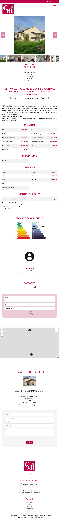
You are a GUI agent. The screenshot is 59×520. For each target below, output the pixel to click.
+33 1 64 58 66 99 (30, 403)
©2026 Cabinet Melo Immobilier (17, 515)
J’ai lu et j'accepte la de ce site (23, 439)
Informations (31, 98)
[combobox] (29, 297)
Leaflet (57, 357)
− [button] (2, 332)
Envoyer (29, 442)
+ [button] (2, 329)
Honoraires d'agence (45, 515)
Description (16, 98)
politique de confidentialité (26, 439)
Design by (42, 517)
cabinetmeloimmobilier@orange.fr (30, 273)
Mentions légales (33, 515)
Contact (45, 98)
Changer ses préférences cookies (24, 517)
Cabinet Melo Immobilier (29, 390)
